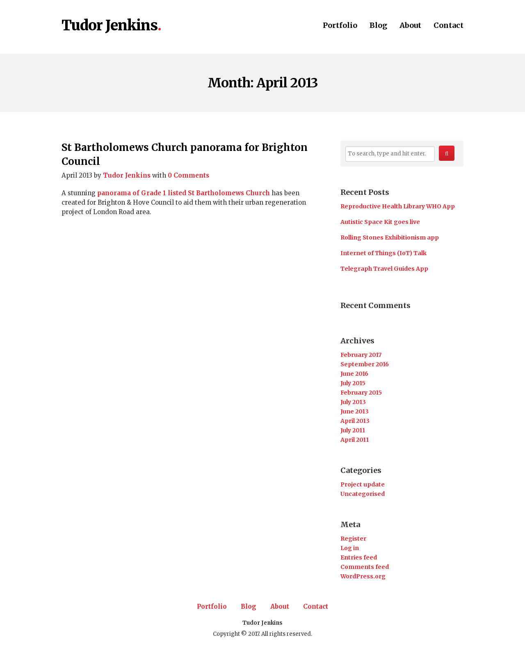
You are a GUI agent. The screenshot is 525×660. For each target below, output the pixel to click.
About (410, 26)
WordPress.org (363, 576)
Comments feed (364, 567)
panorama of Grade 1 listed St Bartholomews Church (183, 193)
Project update (362, 484)
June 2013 (354, 411)
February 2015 (361, 392)
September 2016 (364, 364)
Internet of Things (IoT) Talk (383, 253)
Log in (349, 548)
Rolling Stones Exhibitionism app (389, 237)
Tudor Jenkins (110, 25)
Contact (448, 26)
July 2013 (353, 402)
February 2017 (360, 355)
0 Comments (188, 175)
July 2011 (352, 430)
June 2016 (354, 373)
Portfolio (340, 26)
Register (353, 538)
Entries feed (358, 557)
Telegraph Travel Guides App (384, 268)
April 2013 (355, 421)
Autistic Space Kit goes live (380, 222)
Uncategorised (362, 494)
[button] (446, 153)
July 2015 (352, 383)
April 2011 (354, 439)
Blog (378, 26)
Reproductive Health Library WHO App (397, 206)
